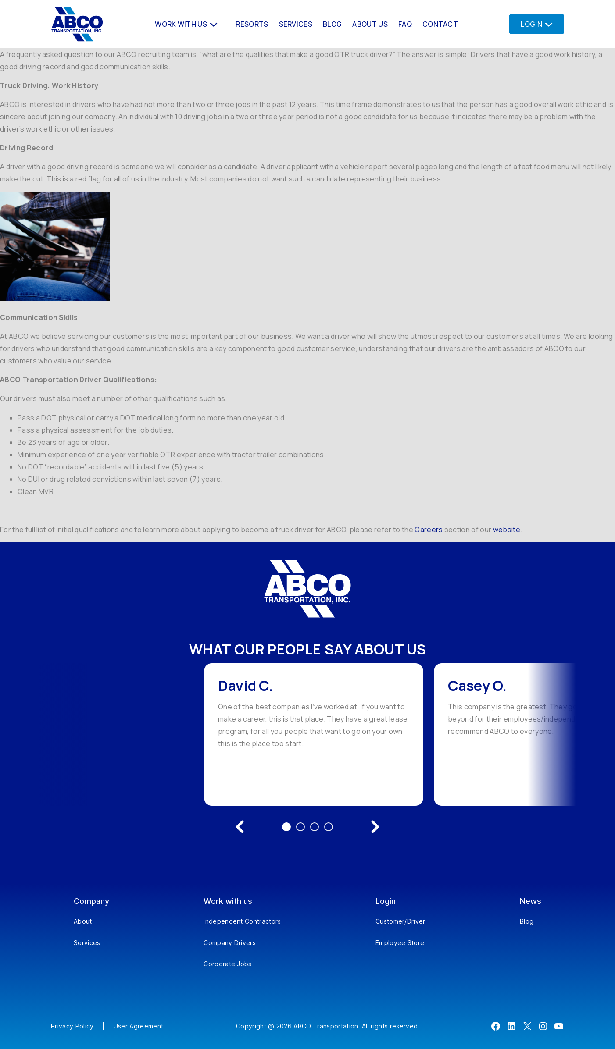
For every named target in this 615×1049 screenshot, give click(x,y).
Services (87, 942)
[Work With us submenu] (212, 23)
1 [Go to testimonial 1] (286, 826)
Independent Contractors (242, 921)
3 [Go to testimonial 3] (314, 826)
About (83, 921)
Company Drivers (230, 942)
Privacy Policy (72, 1026)
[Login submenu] (546, 23)
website (506, 529)
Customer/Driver (400, 921)
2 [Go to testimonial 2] (300, 826)
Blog (526, 921)
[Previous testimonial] (240, 827)
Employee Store (399, 942)
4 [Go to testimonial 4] (328, 826)
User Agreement (138, 1026)
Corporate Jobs (227, 963)
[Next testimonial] (375, 827)
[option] (314, 734)
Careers (429, 529)
